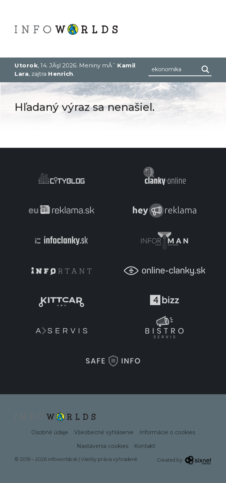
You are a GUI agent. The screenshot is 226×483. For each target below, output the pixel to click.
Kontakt (144, 446)
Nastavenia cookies (102, 446)
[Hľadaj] (205, 69)
